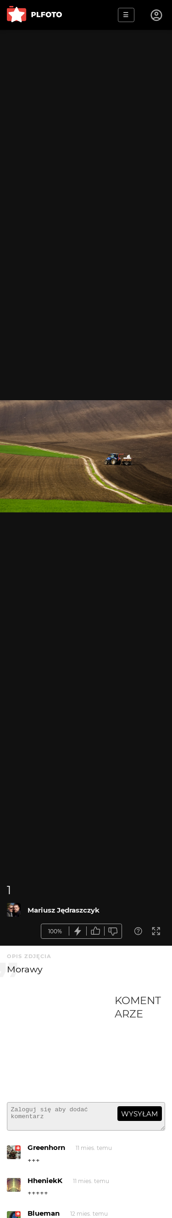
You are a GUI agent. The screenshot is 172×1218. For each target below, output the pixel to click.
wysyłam (139, 1113)
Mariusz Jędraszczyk (64, 910)
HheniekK (45, 1184)
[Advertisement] (61, 1045)
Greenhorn (46, 1151)
